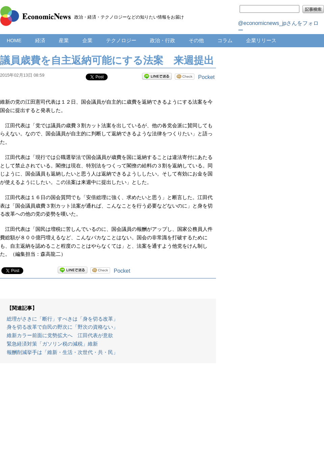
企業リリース (261, 40)
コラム (225, 40)
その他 (196, 40)
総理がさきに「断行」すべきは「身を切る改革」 (62, 319)
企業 (87, 40)
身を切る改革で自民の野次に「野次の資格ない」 (62, 327)
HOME (14, 40)
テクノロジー (121, 40)
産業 (64, 40)
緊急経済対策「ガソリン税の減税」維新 (52, 344)
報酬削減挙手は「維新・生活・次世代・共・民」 (62, 352)
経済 (40, 40)
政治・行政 (162, 40)
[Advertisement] (108, 415)
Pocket (206, 77)
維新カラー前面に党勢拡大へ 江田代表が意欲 (60, 335)
